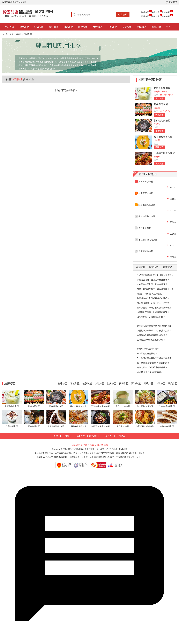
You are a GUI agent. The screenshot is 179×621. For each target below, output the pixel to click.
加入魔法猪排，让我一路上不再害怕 (153, 303)
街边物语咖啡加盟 (147, 216)
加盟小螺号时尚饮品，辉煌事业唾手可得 (155, 289)
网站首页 (9, 27)
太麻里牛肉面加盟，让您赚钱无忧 (152, 284)
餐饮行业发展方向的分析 (148, 349)
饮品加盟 (145, 12)
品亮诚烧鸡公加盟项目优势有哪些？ (153, 298)
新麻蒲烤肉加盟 (162, 120)
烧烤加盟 (166, 16)
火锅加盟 (155, 12)
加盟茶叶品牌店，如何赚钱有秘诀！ (153, 312)
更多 (168, 27)
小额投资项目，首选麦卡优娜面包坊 (153, 280)
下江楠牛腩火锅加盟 (164, 153)
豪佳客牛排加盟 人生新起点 (149, 293)
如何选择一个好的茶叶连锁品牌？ (152, 367)
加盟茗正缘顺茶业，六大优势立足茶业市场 (156, 330)
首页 (18, 34)
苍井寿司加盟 (161, 104)
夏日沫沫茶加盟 (146, 181)
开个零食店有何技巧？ (147, 353)
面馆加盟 (145, 16)
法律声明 (80, 436)
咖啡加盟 (156, 27)
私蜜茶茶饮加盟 (162, 88)
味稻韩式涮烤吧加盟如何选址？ (151, 340)
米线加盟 (141, 27)
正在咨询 (107, 436)
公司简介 (67, 436)
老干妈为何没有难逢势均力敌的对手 (153, 363)
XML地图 (123, 449)
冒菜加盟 (166, 12)
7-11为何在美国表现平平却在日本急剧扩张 (156, 358)
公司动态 (121, 436)
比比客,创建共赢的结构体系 (149, 372)
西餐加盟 (155, 16)
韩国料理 (28, 34)
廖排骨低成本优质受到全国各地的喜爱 (154, 326)
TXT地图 (113, 449)
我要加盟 (159, 98)
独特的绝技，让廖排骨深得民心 (151, 317)
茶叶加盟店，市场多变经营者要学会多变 (155, 307)
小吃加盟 (112, 27)
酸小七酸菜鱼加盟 (163, 137)
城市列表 (104, 449)
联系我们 (94, 436)
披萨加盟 (127, 27)
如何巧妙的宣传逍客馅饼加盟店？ (152, 335)
